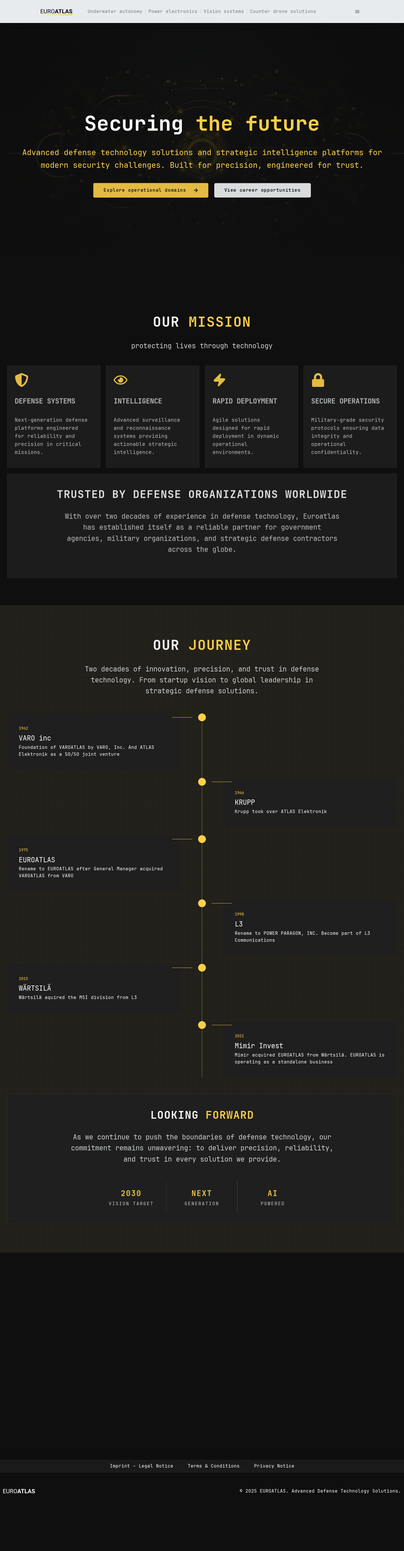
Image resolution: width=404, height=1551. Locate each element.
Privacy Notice (274, 1466)
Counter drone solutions (283, 11)
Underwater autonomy (115, 11)
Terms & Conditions (214, 1466)
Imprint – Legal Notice (141, 1466)
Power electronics (173, 11)
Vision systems (224, 11)
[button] (357, 11)
